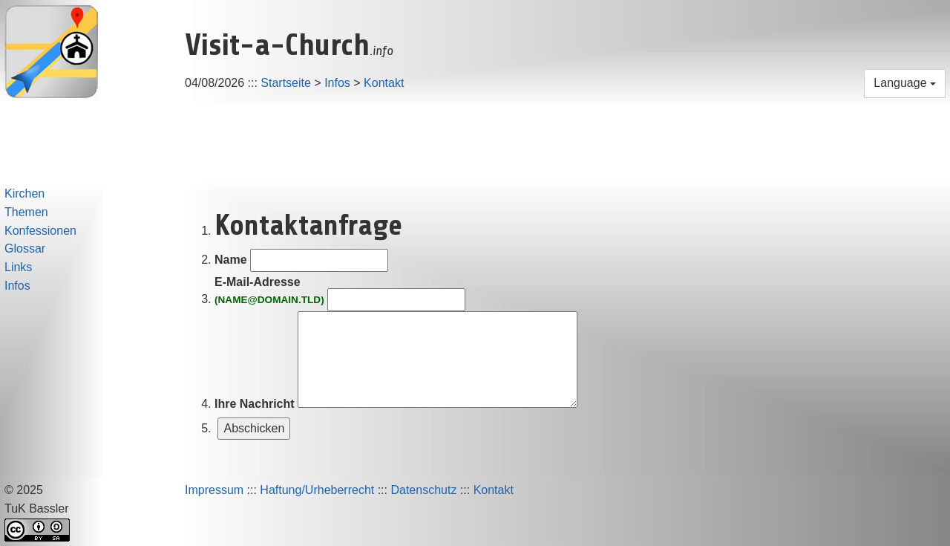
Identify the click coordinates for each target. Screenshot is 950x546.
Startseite (286, 83)
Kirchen (24, 193)
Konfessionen (40, 230)
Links (18, 267)
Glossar (24, 248)
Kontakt (384, 83)
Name (230, 259)
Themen (26, 212)
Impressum (214, 490)
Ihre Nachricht (254, 403)
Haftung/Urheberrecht (317, 490)
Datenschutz (423, 490)
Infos (337, 83)
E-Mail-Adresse (269, 292)
